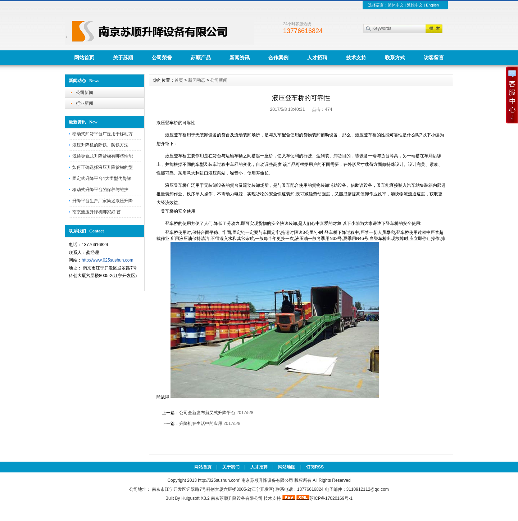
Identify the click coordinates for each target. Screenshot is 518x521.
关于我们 (231, 467)
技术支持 (356, 57)
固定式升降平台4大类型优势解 (101, 178)
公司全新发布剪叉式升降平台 (207, 412)
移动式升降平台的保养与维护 (100, 189)
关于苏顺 (123, 57)
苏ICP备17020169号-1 (331, 498)
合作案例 (278, 57)
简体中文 (396, 5)
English (432, 5)
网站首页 (84, 57)
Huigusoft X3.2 (195, 498)
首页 (178, 80)
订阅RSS (315, 467)
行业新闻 (84, 103)
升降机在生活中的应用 (200, 423)
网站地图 (286, 467)
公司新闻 (84, 92)
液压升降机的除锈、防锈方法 (100, 145)
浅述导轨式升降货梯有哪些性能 (102, 156)
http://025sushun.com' (219, 480)
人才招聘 (317, 57)
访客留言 (434, 57)
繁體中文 (415, 5)
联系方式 (395, 57)
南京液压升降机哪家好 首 (96, 211)
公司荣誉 (162, 57)
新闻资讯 (240, 57)
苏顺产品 (201, 57)
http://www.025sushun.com (107, 260)
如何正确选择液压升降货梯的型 (102, 167)
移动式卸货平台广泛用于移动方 (102, 133)
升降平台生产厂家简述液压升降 (102, 200)
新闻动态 (196, 80)
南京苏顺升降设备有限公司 (237, 498)
